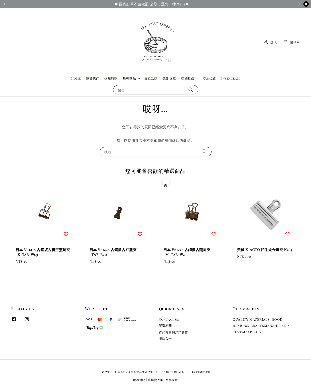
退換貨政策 (155, 380)
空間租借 (187, 78)
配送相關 (165, 325)
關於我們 (92, 78)
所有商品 (129, 78)
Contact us (169, 319)
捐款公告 (165, 338)
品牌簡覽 (172, 380)
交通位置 (209, 78)
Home (76, 78)
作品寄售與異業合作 (173, 332)
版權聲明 (139, 380)
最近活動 (150, 78)
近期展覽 (169, 78)
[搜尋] (191, 89)
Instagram (230, 78)
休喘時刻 (110, 78)
